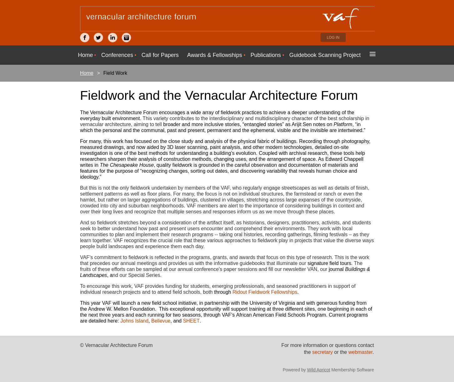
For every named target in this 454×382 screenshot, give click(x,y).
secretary (323, 352)
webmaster (360, 352)
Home (86, 73)
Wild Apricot (318, 369)
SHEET (191, 320)
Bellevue (160, 320)
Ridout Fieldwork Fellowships (264, 292)
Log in (333, 37)
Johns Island (134, 320)
